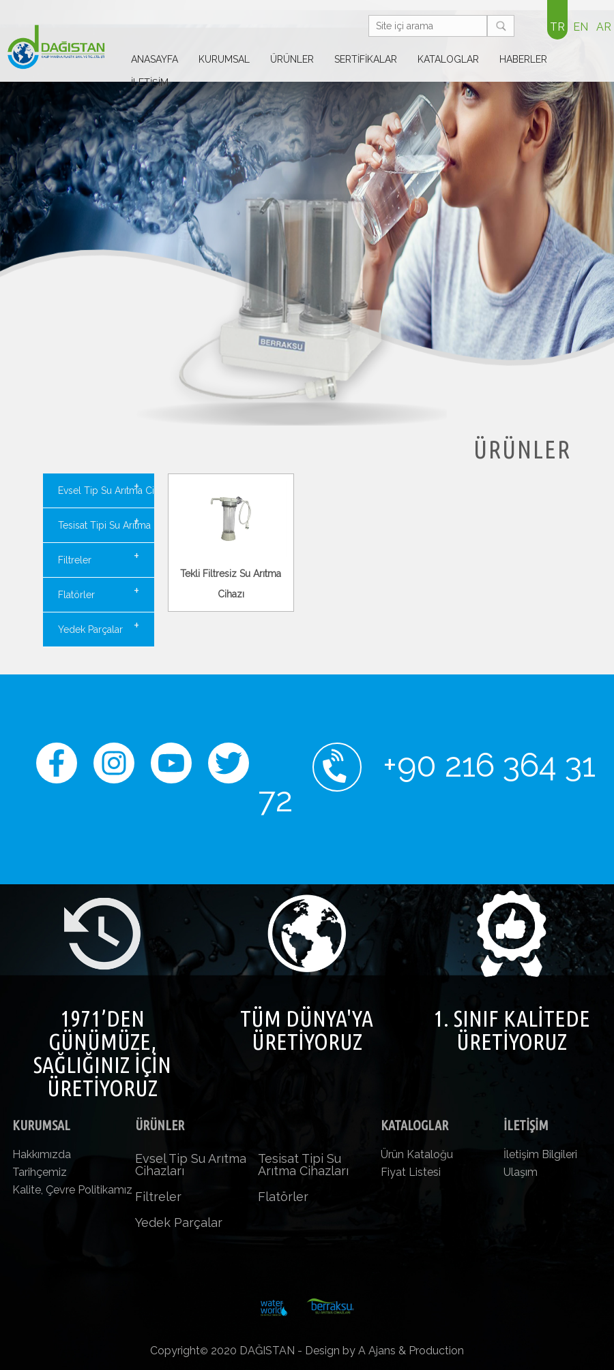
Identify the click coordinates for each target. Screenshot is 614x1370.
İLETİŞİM (150, 82)
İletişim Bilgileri (540, 1154)
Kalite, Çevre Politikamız (72, 1189)
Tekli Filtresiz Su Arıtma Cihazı (231, 574)
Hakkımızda (41, 1154)
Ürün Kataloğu (417, 1154)
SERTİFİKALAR (365, 59)
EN (580, 26)
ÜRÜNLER (292, 59)
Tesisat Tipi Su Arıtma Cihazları (106, 522)
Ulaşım (520, 1172)
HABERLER (523, 59)
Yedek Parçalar (98, 626)
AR (603, 26)
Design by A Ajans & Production (384, 1350)
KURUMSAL (224, 59)
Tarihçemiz (39, 1172)
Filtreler (98, 556)
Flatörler (98, 591)
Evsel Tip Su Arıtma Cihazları (106, 487)
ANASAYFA (154, 59)
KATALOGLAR (448, 59)
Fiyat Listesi (411, 1172)
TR (557, 26)
